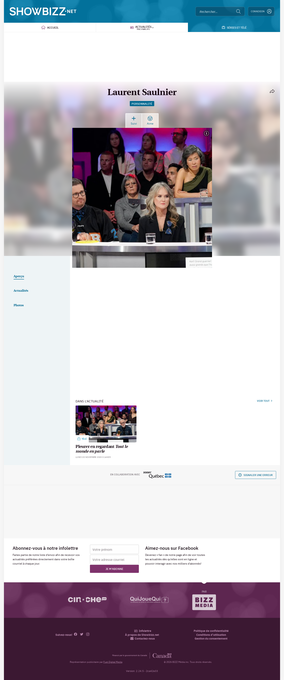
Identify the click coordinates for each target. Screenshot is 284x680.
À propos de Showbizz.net (142, 635)
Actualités (21, 290)
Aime (150, 120)
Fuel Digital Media (112, 661)
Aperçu (19, 276)
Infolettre (142, 631)
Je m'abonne (114, 569)
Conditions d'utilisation (211, 635)
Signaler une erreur (255, 475)
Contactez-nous (142, 638)
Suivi (134, 120)
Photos (19, 305)
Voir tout (264, 400)
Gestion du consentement (211, 638)
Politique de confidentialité (211, 631)
